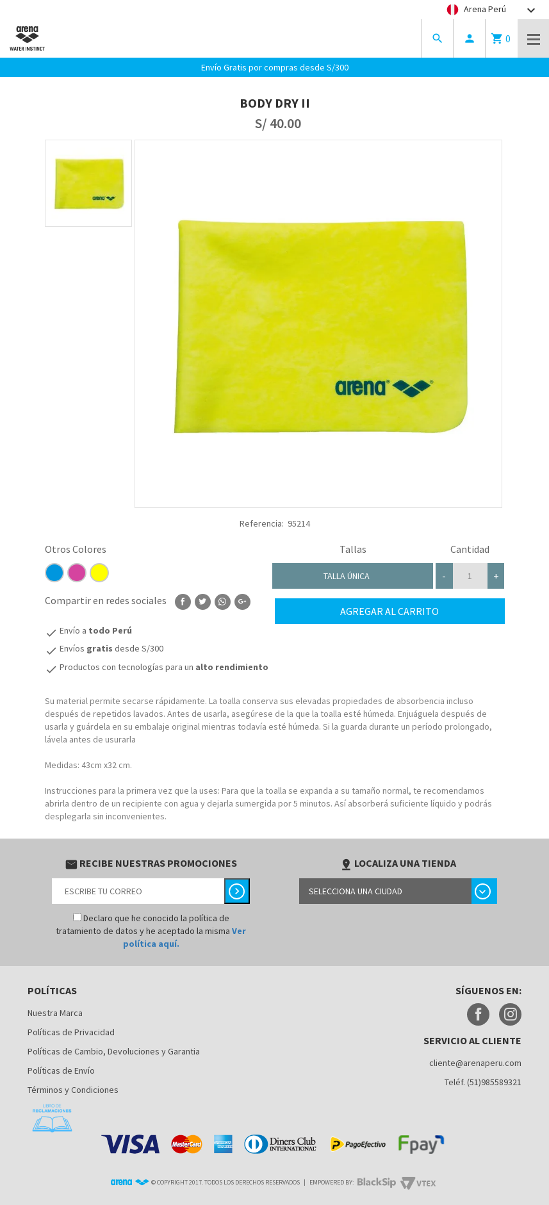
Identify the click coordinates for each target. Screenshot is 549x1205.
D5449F (76, 572)
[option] (88, 183)
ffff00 (99, 572)
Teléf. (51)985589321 (483, 1082)
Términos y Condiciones (73, 1089)
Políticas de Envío (61, 1070)
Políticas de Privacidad (71, 1032)
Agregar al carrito (389, 611)
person (469, 38)
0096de (54, 572)
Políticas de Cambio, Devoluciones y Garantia (114, 1051)
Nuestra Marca (55, 1013)
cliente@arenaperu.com (475, 1063)
